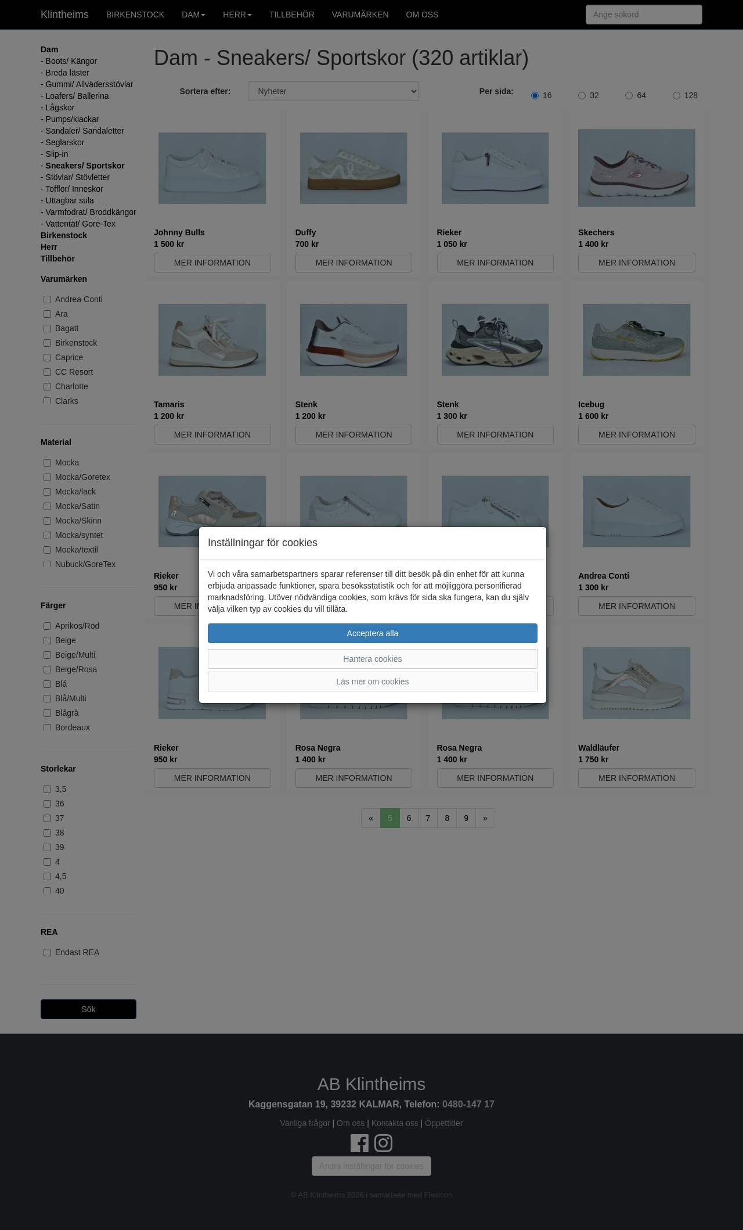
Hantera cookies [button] (372, 659)
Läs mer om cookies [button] (372, 681)
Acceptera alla (373, 633)
